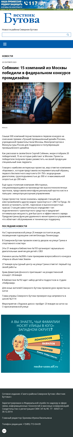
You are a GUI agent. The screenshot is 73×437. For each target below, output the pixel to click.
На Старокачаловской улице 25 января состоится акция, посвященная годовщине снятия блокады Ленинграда (31, 234)
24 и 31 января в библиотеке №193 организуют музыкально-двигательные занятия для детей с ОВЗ (33, 250)
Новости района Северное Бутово (20, 29)
